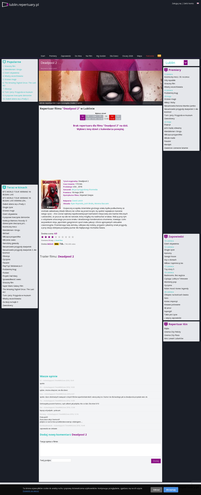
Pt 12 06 (100, 117)
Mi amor (167, 308)
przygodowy (83, 189)
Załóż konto (188, 3)
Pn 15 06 (118, 117)
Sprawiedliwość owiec (12, 279)
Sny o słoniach (170, 260)
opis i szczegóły (63, 103)
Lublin (170, 62)
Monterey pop (170, 282)
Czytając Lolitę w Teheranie (176, 278)
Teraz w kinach (17, 187)
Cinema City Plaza (171, 335)
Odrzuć (156, 490)
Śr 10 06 (88, 117)
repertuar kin (50, 103)
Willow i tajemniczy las (173, 263)
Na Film (89, 56)
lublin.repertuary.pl (24, 4)
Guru (166, 298)
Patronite (150, 56)
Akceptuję (171, 490)
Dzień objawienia (171, 243)
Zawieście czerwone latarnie (176, 148)
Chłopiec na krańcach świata (176, 295)
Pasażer (167, 141)
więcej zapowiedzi (173, 318)
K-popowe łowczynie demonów (18, 95)
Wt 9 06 (82, 117)
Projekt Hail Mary (10, 276)
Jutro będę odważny (172, 128)
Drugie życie (169, 250)
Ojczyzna (168, 285)
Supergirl (168, 311)
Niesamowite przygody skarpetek (17, 246)
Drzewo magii (170, 99)
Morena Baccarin (101, 203)
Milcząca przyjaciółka (173, 134)
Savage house (170, 256)
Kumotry (168, 253)
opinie (79, 103)
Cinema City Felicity (172, 332)
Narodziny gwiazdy (11, 243)
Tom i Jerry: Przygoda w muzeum (178, 115)
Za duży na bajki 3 (10, 302)
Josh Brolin (88, 203)
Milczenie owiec (9, 240)
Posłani (6, 272)
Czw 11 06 (94, 117)
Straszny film (169, 83)
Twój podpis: (46, 460)
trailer (73, 103)
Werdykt (167, 144)
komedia (94, 189)
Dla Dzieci (114, 56)
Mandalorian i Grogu (173, 131)
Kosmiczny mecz (10, 226)
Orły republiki (169, 80)
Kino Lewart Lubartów (173, 338)
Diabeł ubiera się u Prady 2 (17, 99)
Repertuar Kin (178, 324)
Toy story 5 (169, 269)
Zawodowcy (169, 118)
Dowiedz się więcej (31, 491)
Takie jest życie (170, 314)
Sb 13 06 (106, 117)
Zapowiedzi (66, 56)
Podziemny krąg (171, 93)
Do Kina (78, 56)
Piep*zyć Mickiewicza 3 (12, 266)
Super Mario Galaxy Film (13, 286)
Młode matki (169, 138)
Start (43, 56)
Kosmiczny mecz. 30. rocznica (176, 77)
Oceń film (59, 240)
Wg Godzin (101, 56)
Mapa (139, 56)
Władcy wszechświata (173, 87)
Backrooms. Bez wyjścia (174, 275)
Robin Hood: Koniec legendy (176, 288)
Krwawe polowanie (172, 304)
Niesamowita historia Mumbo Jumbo (180, 106)
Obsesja (8, 89)
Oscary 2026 (127, 56)
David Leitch (52, 68)
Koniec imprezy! (171, 301)
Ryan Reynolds (77, 203)
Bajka (166, 328)
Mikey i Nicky (169, 102)
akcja (74, 189)
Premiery (53, 56)
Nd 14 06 (112, 117)
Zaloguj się (176, 3)
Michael (6, 233)
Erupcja (167, 124)
